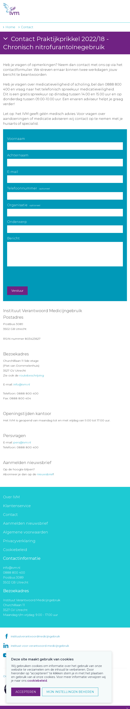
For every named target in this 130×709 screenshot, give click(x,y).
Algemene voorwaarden (25, 532)
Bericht (13, 238)
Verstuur (17, 291)
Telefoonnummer (28, 188)
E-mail (12, 172)
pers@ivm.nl (22, 442)
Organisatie (23, 205)
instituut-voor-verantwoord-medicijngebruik (40, 645)
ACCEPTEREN (25, 692)
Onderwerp (17, 222)
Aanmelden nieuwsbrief (25, 523)
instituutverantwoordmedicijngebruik (35, 636)
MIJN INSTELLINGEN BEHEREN (70, 692)
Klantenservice (17, 506)
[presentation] (38, 276)
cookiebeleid (37, 680)
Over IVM (11, 497)
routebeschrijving (31, 375)
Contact (10, 514)
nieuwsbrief (45, 474)
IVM (28, 9)
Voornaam (16, 139)
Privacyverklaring (19, 541)
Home (10, 27)
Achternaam (17, 155)
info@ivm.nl (21, 384)
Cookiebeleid (15, 550)
